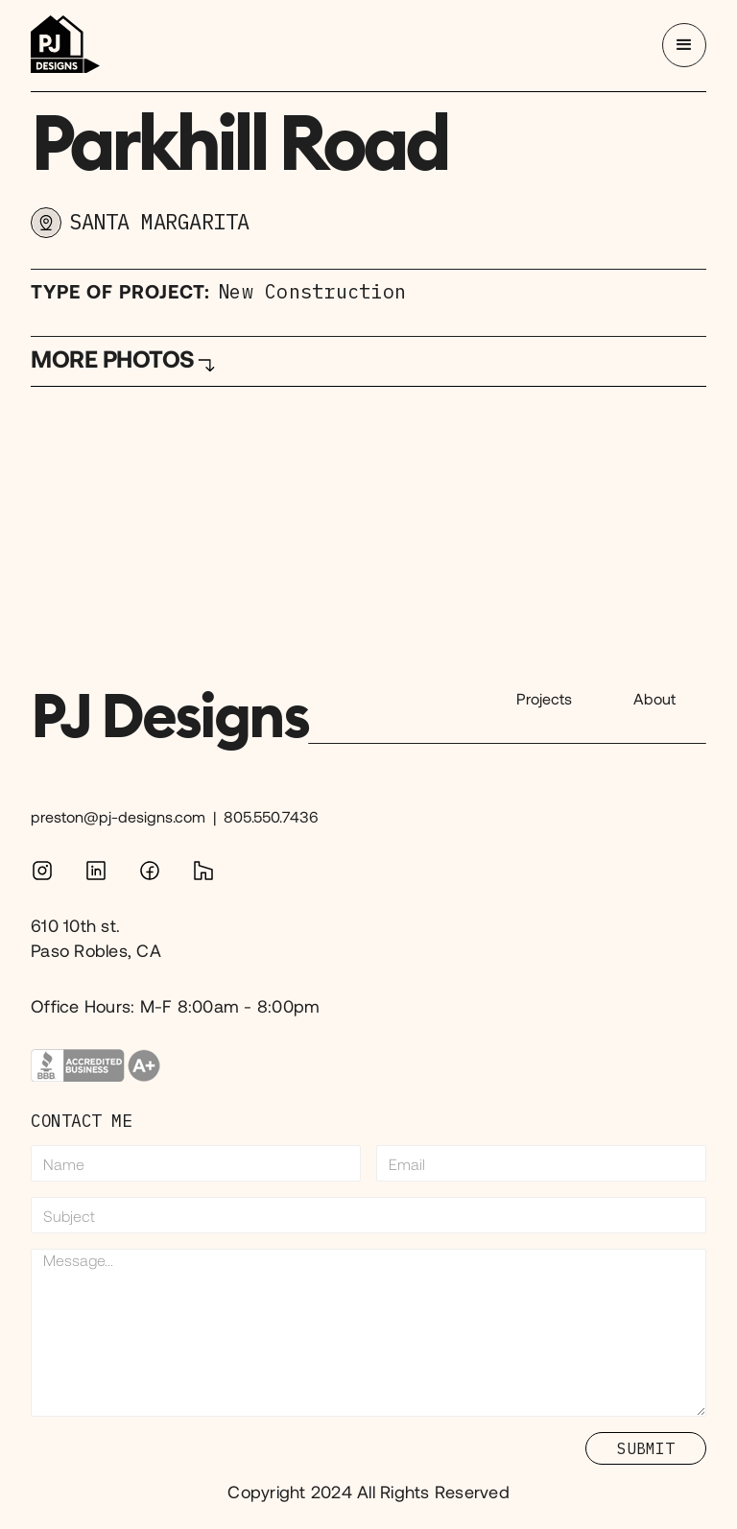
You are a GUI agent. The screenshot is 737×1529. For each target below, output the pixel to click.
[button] (684, 45)
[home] (65, 45)
